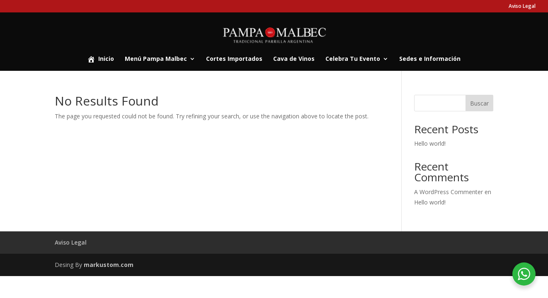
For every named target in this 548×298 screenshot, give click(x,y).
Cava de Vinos (294, 59)
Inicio (100, 59)
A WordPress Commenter (448, 192)
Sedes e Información (430, 59)
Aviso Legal (522, 7)
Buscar (479, 103)
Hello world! (430, 143)
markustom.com (108, 265)
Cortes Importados (234, 59)
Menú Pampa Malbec (156, 59)
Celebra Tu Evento (352, 59)
